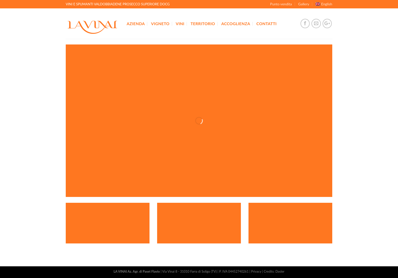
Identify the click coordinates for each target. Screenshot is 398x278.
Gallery (303, 4)
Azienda (136, 23)
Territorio (203, 23)
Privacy (256, 271)
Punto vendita (281, 4)
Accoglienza (235, 23)
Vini (180, 23)
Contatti (266, 23)
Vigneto (160, 23)
